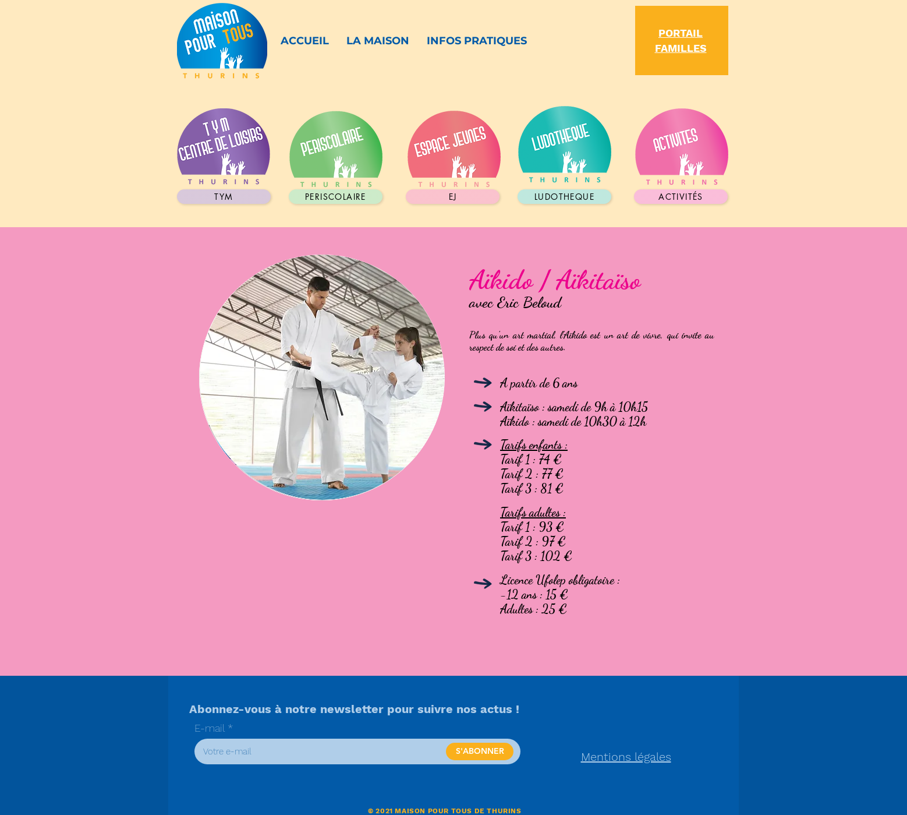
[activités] (681, 196)
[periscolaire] (335, 196)
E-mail (209, 728)
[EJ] (452, 196)
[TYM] (224, 196)
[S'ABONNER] (479, 751)
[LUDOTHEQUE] (564, 196)
